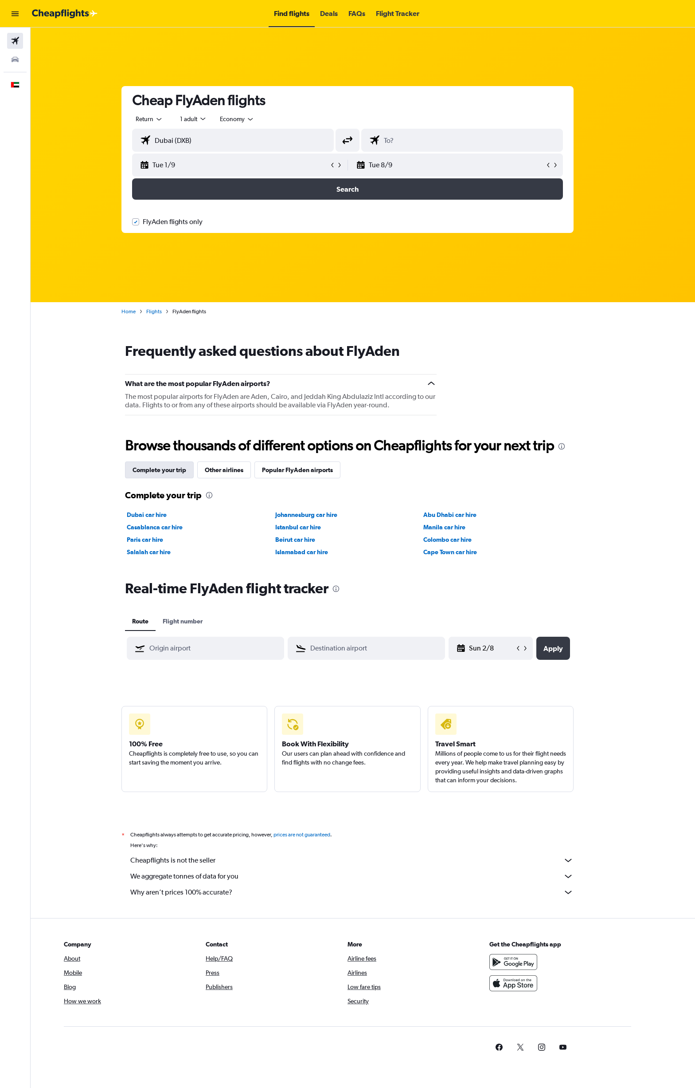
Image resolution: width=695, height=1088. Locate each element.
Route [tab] (156, 621)
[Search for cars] (15, 59)
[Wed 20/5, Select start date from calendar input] (507, 648)
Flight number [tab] (198, 621)
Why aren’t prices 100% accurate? (367, 892)
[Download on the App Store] (544, 983)
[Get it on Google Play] (544, 962)
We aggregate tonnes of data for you (367, 876)
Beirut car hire (310, 539)
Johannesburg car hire (321, 514)
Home (144, 311)
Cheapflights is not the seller (367, 860)
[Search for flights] (15, 41)
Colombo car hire (463, 539)
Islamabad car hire (316, 552)
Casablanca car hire (170, 527)
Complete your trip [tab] (175, 469)
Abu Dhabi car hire (465, 514)
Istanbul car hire (313, 527)
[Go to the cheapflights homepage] (65, 13)
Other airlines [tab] (239, 469)
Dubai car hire (162, 514)
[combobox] (165, 118)
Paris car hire (160, 539)
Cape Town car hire (465, 552)
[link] (529, 1047)
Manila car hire (460, 527)
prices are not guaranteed (317, 835)
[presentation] (577, 446)
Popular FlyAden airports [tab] (312, 469)
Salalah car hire (164, 552)
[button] (15, 14)
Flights (169, 311)
